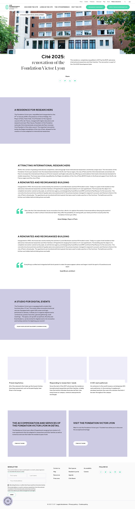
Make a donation (116, 1)
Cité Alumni (72, 478)
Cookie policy (83, 504)
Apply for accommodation (118, 7)
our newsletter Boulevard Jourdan (16, 471)
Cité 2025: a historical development (32, 15)
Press (81, 1)
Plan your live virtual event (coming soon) (31, 326)
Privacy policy (73, 504)
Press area (56, 478)
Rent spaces (72, 468)
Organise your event (95, 7)
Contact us (56, 468)
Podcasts (92, 1)
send (11, 494)
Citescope (98, 1)
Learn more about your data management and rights (21, 490)
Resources (56, 475)
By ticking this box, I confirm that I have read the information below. (27, 485)
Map (104, 1)
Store (108, 1)
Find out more (19, 443)
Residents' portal (74, 471)
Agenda (71, 475)
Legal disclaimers (62, 504)
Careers (86, 1)
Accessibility (87, 468)
